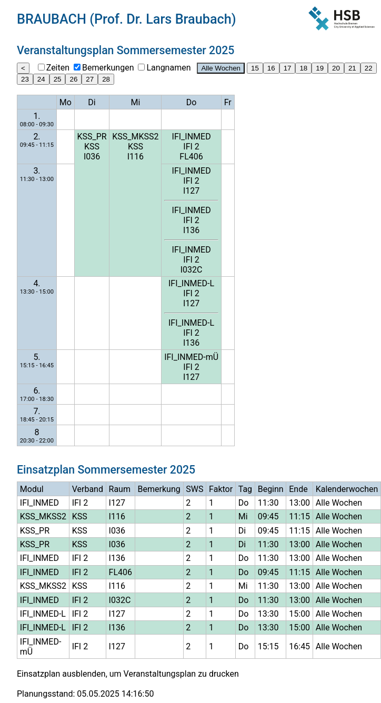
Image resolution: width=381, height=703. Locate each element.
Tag (245, 489)
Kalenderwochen (347, 489)
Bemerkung (159, 489)
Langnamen (168, 68)
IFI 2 (191, 147)
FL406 (191, 157)
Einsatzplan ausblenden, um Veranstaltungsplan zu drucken (128, 674)
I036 (92, 157)
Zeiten (57, 68)
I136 (191, 230)
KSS (91, 147)
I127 (191, 191)
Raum (120, 489)
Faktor (221, 489)
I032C (192, 270)
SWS (194, 489)
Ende (298, 489)
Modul (32, 489)
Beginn (271, 489)
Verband (87, 489)
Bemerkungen (108, 68)
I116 (135, 157)
